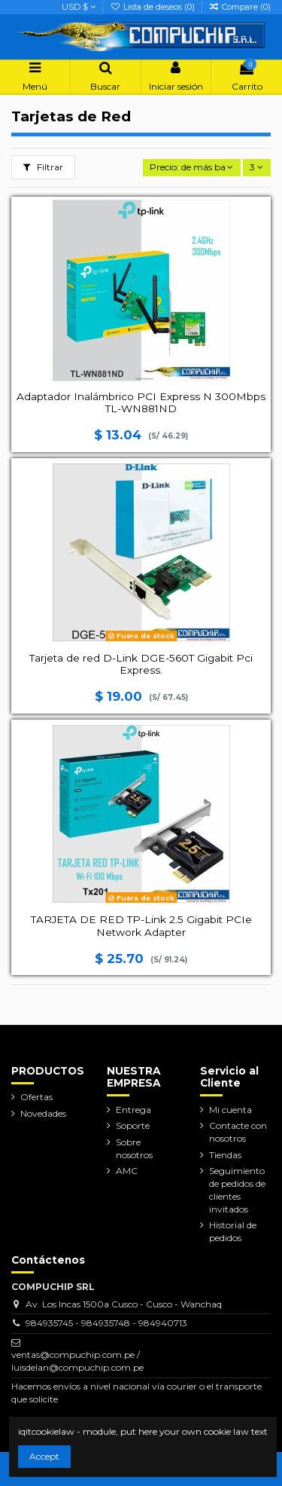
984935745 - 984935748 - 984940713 (106, 1323)
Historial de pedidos (232, 1231)
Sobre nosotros (134, 1148)
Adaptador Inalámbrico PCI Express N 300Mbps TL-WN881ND (141, 402)
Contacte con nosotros (238, 1132)
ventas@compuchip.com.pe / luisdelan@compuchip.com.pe (77, 1361)
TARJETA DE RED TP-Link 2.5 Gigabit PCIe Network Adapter (141, 925)
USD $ (79, 7)
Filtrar (43, 167)
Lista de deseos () (153, 7)
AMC (127, 1170)
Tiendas (225, 1154)
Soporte (133, 1125)
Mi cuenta (230, 1109)
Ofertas (36, 1096)
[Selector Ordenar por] (192, 167)
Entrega (133, 1109)
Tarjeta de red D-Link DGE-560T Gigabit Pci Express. (141, 664)
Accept (44, 1456)
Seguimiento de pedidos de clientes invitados (237, 1189)
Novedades (43, 1113)
